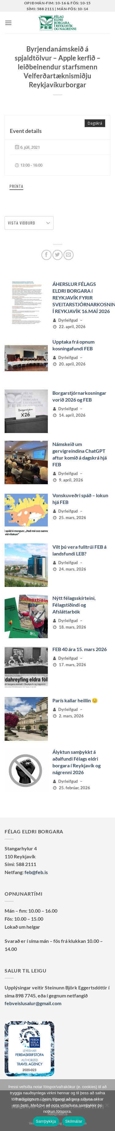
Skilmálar (73, 1121)
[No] (106, 1107)
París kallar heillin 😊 (75, 700)
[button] (8, 22)
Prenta (16, 186)
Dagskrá (95, 123)
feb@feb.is (36, 872)
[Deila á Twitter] (57, 255)
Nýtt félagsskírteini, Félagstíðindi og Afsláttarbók (74, 604)
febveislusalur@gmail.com (33, 1003)
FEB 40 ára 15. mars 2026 (79, 649)
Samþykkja (46, 1121)
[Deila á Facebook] (46, 255)
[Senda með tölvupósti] (68, 255)
